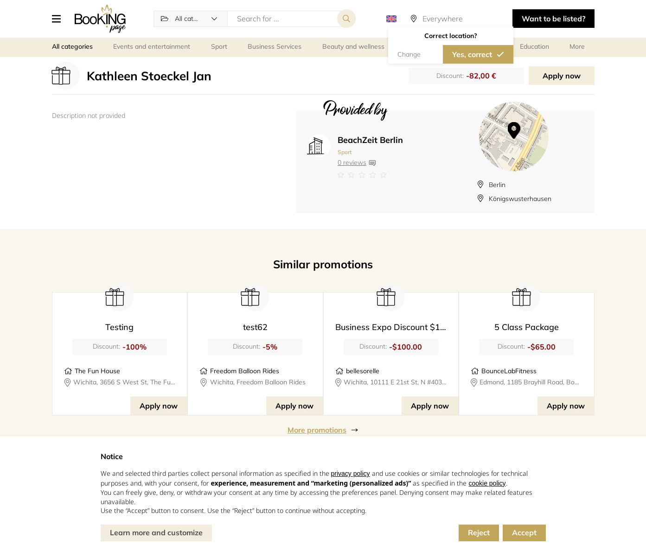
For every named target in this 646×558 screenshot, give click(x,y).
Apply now (562, 75)
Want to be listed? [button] (553, 18)
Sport (345, 152)
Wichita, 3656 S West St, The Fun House (124, 382)
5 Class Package (526, 327)
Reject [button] (479, 532)
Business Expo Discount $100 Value (404, 327)
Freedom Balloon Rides (244, 371)
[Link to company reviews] (370, 175)
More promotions (317, 430)
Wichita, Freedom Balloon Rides (258, 382)
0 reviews (352, 162)
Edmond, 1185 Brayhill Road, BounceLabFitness (531, 382)
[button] (60, 18)
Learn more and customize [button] (156, 532)
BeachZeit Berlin (370, 140)
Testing (119, 327)
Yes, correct (472, 54)
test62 (255, 327)
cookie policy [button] (486, 483)
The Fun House (97, 371)
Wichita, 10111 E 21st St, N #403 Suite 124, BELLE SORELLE (395, 382)
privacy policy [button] (350, 473)
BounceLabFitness (509, 371)
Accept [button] (524, 532)
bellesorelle (362, 371)
